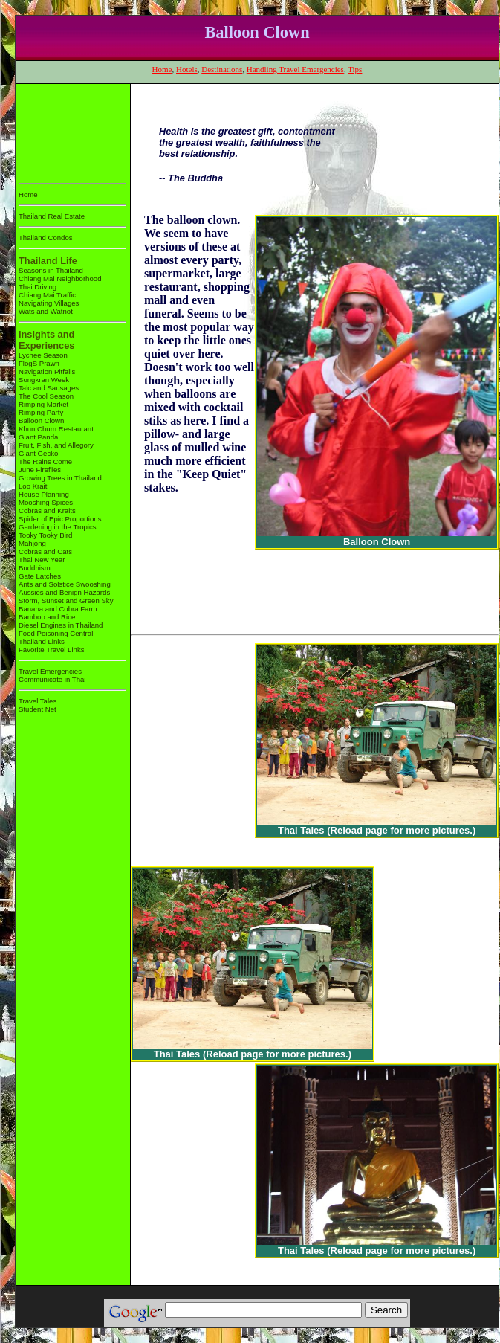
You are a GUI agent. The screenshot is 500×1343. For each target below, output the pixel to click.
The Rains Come (45, 461)
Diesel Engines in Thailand (61, 625)
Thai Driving (37, 287)
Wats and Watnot (46, 311)
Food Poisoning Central (56, 633)
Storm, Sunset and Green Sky (66, 600)
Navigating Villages (49, 303)
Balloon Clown (41, 420)
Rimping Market (43, 404)
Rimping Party (41, 412)
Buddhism (35, 568)
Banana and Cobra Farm (58, 609)
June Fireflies (40, 470)
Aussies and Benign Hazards (64, 592)
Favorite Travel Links (52, 649)
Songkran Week (44, 380)
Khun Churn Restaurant (56, 429)
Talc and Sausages (49, 388)
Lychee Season (43, 355)
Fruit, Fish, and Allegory (56, 445)
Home (162, 69)
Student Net (37, 709)
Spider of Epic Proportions (60, 519)
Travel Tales (37, 701)
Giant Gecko (38, 453)
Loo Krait (33, 486)
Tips (355, 69)
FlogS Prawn (39, 363)
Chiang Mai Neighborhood (60, 278)
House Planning (44, 494)
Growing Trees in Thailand (60, 478)
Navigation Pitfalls (47, 371)
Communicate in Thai (52, 679)
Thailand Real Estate (52, 216)
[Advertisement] (65, 130)
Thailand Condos (46, 238)
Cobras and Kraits (47, 510)
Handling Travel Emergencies (295, 69)
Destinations (221, 69)
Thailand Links (42, 641)
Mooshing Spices (46, 502)
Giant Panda (38, 437)
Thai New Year (42, 559)
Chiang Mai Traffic (47, 295)
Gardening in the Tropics (58, 527)
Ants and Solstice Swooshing (65, 584)
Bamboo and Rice (47, 617)
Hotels (187, 69)
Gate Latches (40, 576)
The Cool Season (46, 396)
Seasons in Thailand (51, 270)
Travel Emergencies (50, 671)
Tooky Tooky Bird (45, 535)
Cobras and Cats (45, 551)
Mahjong (32, 543)
